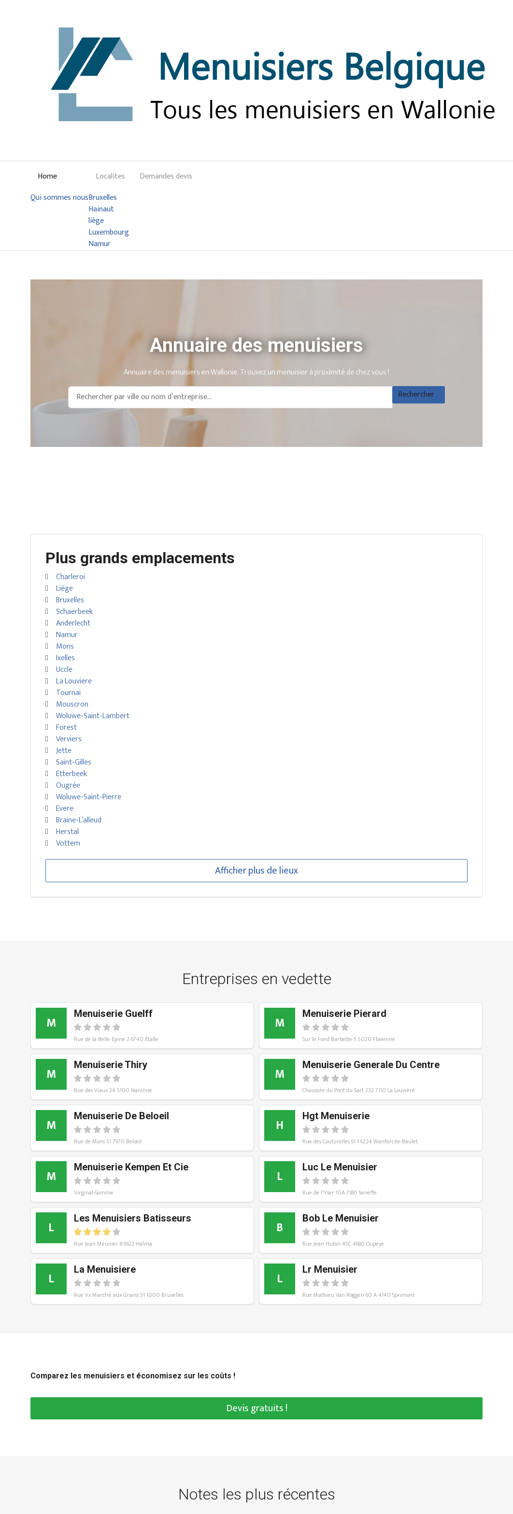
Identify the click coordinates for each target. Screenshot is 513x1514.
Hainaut (101, 209)
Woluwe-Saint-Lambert (92, 715)
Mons (65, 646)
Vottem (68, 843)
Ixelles (65, 658)
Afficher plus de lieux (256, 870)
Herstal (67, 831)
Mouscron (72, 704)
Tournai (68, 692)
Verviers (69, 739)
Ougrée (68, 785)
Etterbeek (71, 773)
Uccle (64, 669)
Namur (99, 244)
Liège (64, 588)
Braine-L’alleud (78, 820)
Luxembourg (108, 232)
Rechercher (416, 394)
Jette (63, 750)
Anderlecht (73, 623)
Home (47, 176)
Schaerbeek (74, 611)
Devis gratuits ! (256, 1408)
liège (96, 221)
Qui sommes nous (59, 198)
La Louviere (74, 681)
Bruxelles (102, 198)
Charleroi (70, 576)
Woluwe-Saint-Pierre (88, 797)
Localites (110, 176)
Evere (64, 808)
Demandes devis (166, 176)
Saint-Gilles (73, 762)
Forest (66, 727)
